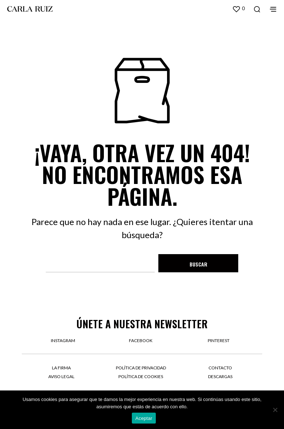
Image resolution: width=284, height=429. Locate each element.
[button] (238, 8)
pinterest (219, 340)
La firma (61, 367)
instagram (63, 340)
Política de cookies (140, 376)
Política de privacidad (141, 367)
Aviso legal (61, 376)
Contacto (220, 367)
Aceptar (144, 418)
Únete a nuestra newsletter (142, 323)
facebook (141, 340)
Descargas (220, 376)
